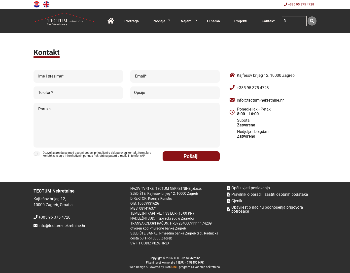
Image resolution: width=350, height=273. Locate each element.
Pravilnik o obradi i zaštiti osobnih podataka (267, 194)
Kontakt (268, 21)
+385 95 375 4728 (299, 4)
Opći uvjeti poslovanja (248, 188)
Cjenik (234, 201)
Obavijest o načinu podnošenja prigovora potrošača (265, 209)
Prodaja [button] (158, 21)
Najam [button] (186, 21)
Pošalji (191, 156)
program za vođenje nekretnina (199, 267)
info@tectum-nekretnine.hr (260, 100)
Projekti (240, 21)
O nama (213, 21)
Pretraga (131, 21)
